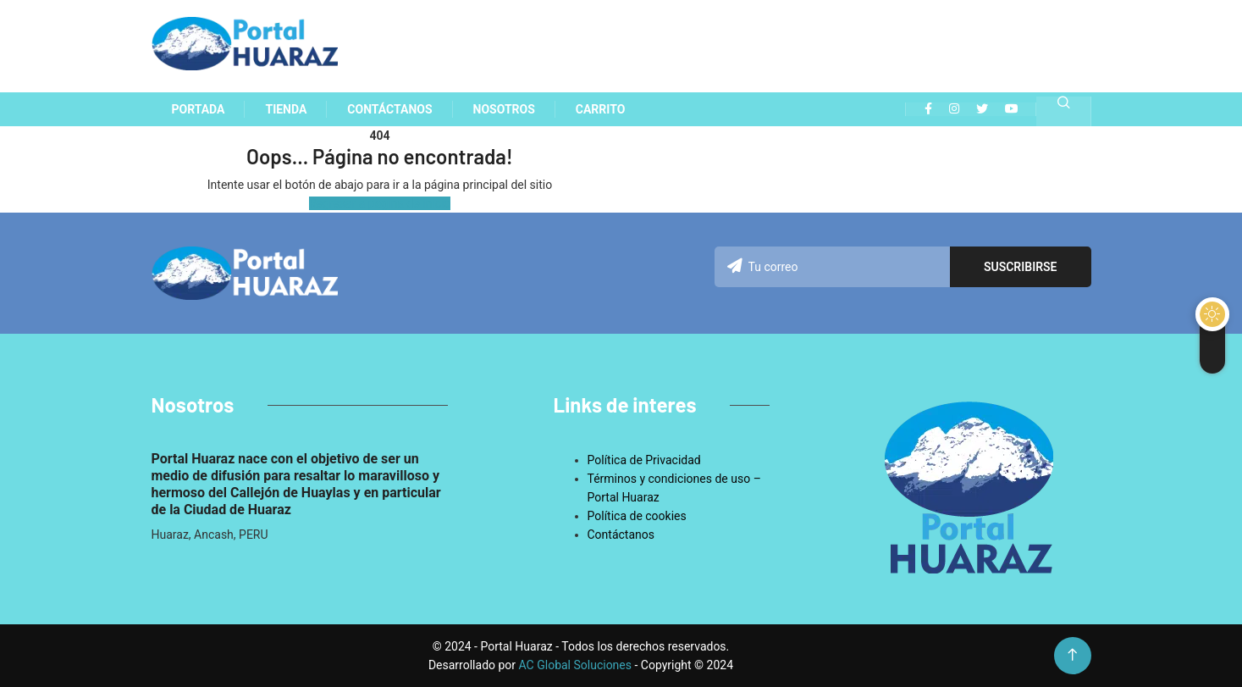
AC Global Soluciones (577, 665)
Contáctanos (621, 534)
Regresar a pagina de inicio (380, 203)
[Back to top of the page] (1072, 655)
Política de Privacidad (644, 460)
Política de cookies (637, 516)
